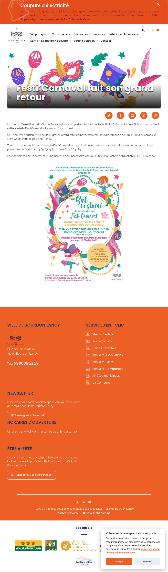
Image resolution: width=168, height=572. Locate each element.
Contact (106, 40)
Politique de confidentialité (121, 552)
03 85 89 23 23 (26, 363)
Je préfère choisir (150, 549)
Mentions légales (68, 512)
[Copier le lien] (155, 115)
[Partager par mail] (132, 115)
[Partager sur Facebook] (120, 115)
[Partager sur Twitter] (109, 115)
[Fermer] (158, 4)
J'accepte (119, 561)
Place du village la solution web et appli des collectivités (68, 508)
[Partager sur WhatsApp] (143, 115)
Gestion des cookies (98, 512)
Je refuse (147, 561)
